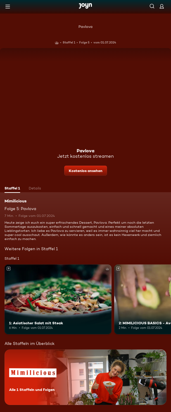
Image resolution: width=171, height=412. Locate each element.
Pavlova (85, 26)
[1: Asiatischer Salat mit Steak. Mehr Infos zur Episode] (58, 299)
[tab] (12, 189)
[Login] (162, 6)
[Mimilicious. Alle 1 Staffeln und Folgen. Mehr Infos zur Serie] (85, 377)
